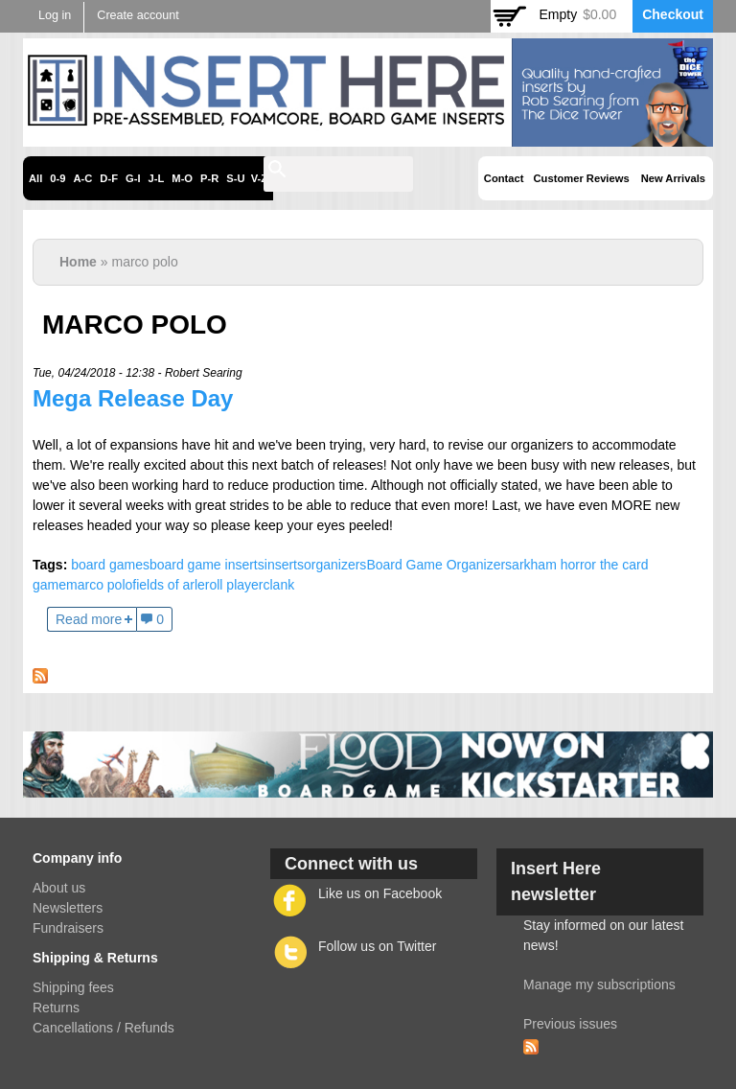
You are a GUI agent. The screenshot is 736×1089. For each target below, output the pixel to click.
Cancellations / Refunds (103, 1027)
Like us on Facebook (380, 893)
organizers (335, 564)
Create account (137, 15)
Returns (56, 1007)
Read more (89, 619)
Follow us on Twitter (377, 946)
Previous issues (570, 1023)
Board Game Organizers (439, 564)
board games (110, 564)
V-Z (259, 178)
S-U (235, 178)
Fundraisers (68, 928)
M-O (182, 178)
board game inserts (207, 564)
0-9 (57, 178)
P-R (209, 178)
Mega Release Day (133, 398)
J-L (157, 178)
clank (278, 584)
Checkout (672, 14)
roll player (234, 584)
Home (78, 261)
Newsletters (68, 907)
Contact (504, 178)
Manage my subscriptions (599, 984)
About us (59, 887)
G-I (133, 178)
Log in (54, 15)
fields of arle (168, 584)
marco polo (99, 584)
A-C (82, 178)
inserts (284, 564)
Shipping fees (73, 987)
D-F (109, 178)
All (35, 178)
